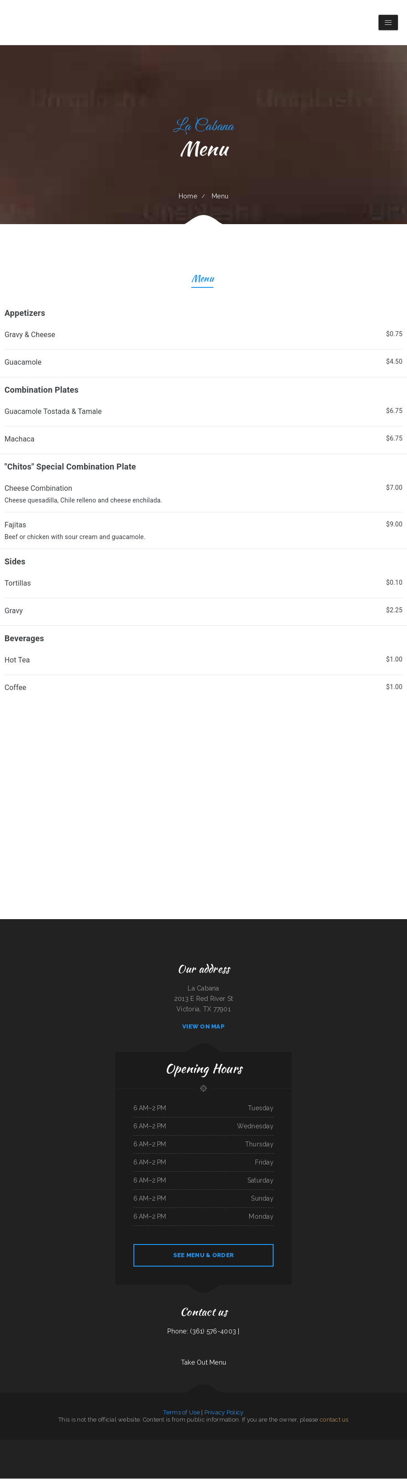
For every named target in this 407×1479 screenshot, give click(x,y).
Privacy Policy (224, 1412)
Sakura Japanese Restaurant (68, 1445)
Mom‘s (22, 1445)
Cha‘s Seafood (354, 1445)
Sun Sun (213, 1445)
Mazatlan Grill (321, 1455)
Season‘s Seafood (297, 1455)
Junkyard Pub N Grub (129, 1455)
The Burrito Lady (151, 1455)
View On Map (203, 1027)
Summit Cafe (65, 1455)
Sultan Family (290, 1445)
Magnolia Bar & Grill (6, 1445)
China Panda (16, 1445)
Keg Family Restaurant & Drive (230, 1455)
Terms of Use (181, 1412)
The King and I (141, 1455)
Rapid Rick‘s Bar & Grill (94, 1445)
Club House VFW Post (309, 1455)
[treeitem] (203, 339)
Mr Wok (282, 1445)
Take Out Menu (204, 1362)
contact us (334, 1420)
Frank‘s (218, 1445)
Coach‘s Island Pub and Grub (51, 1445)
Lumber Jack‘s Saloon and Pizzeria (211, 1455)
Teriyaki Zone (57, 1455)
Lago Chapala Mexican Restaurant (113, 1455)
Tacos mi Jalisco (364, 1445)
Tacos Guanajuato (266, 1445)
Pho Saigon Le (244, 1445)
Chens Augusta (235, 1445)
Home (188, 196)
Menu (202, 280)
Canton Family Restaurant (96, 1455)
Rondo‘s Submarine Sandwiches (79, 1455)
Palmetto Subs (133, 1445)
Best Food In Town (204, 1445)
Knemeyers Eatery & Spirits (164, 1455)
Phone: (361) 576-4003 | (203, 1331)
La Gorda (181, 1455)
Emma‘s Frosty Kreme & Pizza (325, 1445)
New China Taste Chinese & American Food (163, 1445)
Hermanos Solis (374, 1445)
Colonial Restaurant (106, 1445)
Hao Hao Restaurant (387, 1445)
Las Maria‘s (188, 1455)
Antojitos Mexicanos (332, 1455)
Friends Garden (287, 1455)
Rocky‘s (175, 1455)
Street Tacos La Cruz (262, 1455)
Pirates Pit (276, 1445)
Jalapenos (353, 1455)
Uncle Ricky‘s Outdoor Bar (190, 1445)
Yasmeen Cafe (225, 1445)
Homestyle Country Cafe (342, 1445)
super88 (179, 1445)
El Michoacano (196, 1455)
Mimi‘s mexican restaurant (248, 1455)
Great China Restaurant (276, 1455)
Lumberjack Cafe (344, 1455)
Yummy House (82, 1445)
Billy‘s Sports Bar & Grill (120, 1445)
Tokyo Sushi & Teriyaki (254, 1445)
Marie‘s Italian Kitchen (145, 1445)
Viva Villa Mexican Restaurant (34, 1445)
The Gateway (299, 1445)
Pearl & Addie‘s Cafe (309, 1445)
